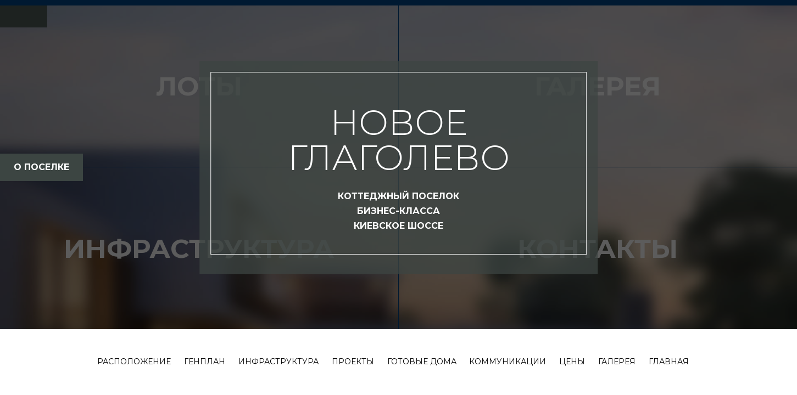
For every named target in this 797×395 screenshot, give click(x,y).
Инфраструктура (278, 361)
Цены (572, 361)
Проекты (353, 361)
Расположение (134, 361)
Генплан (204, 361)
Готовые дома (421, 361)
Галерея (617, 361)
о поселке (41, 167)
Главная (669, 361)
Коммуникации (507, 361)
